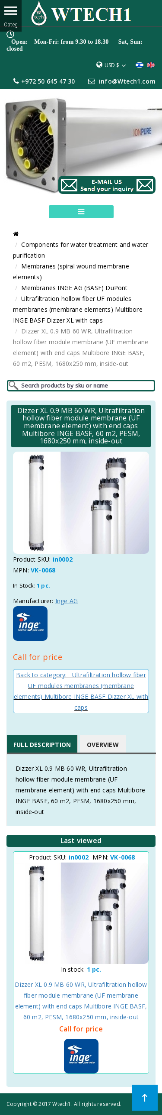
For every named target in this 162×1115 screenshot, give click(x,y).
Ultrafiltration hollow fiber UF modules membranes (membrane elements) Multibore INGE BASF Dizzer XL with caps (78, 309)
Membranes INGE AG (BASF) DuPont (74, 288)
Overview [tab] (103, 744)
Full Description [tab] (42, 744)
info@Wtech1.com (127, 81)
